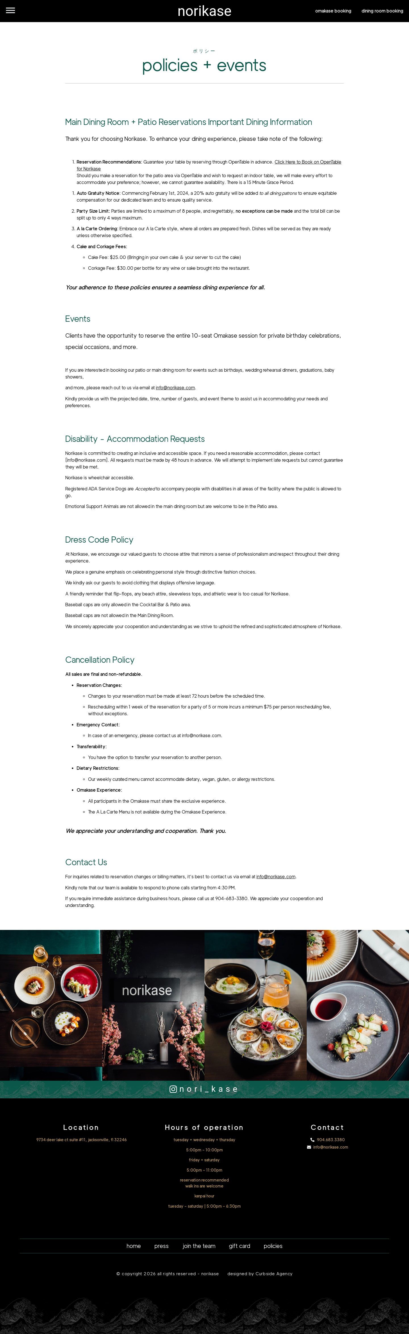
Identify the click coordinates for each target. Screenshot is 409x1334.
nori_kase (210, 1089)
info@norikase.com (175, 387)
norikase (204, 11)
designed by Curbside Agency (260, 1273)
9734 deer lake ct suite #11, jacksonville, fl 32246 (81, 1139)
